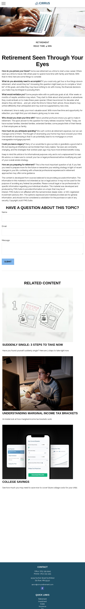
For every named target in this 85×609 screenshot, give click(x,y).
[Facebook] (42, 588)
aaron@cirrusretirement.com (42, 584)
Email (4, 226)
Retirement (42, 599)
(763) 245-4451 (45, 574)
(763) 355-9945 (45, 571)
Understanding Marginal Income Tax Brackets (40, 413)
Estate (42, 604)
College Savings (15, 481)
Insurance (42, 606)
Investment (42, 601)
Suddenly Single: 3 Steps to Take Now (32, 344)
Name (4, 212)
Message (6, 240)
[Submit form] (8, 262)
